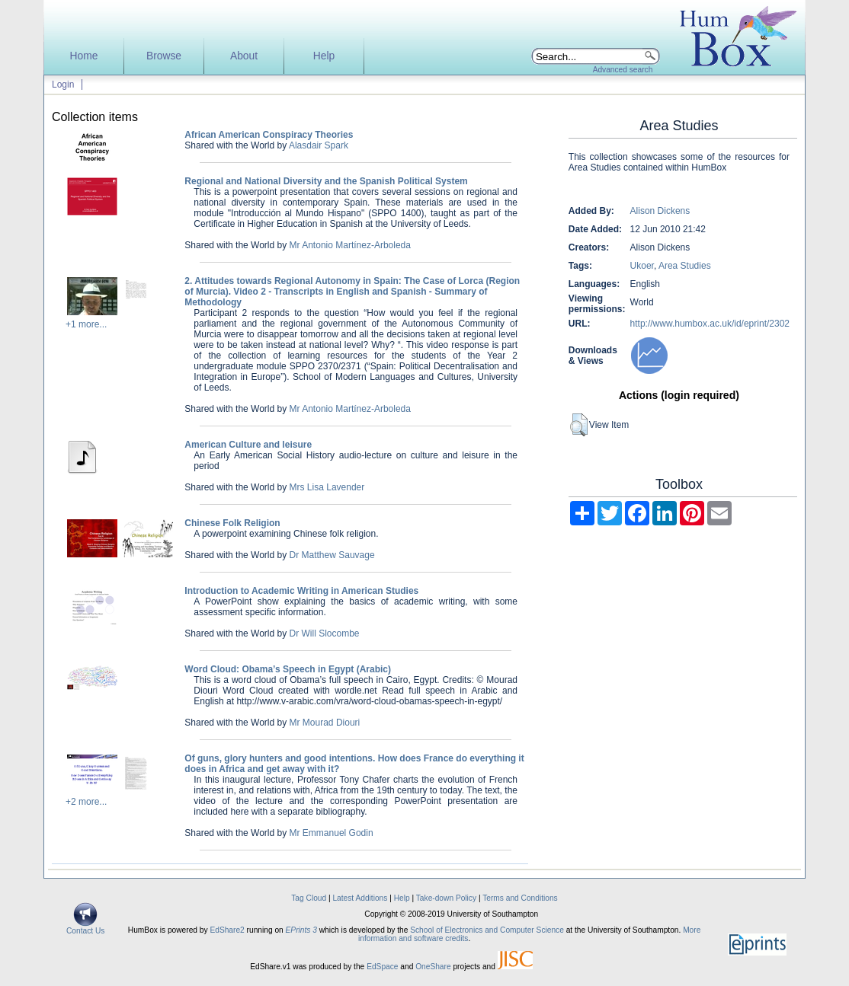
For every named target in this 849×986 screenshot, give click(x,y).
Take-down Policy (446, 898)
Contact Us (85, 927)
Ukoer (642, 265)
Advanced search (623, 69)
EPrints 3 (301, 930)
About (244, 56)
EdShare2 (227, 930)
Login (63, 84)
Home (84, 56)
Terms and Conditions (520, 898)
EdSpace (382, 966)
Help (324, 56)
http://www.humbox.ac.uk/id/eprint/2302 (710, 323)
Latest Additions (359, 898)
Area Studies (684, 265)
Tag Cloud (308, 898)
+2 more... (86, 801)
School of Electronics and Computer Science (487, 930)
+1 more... (86, 324)
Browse (163, 56)
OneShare (432, 966)
